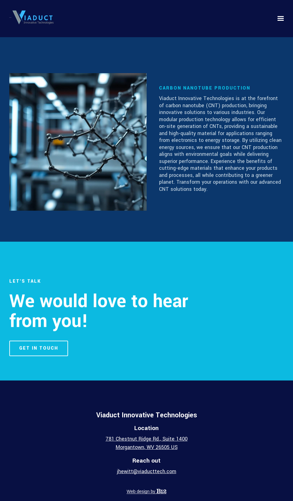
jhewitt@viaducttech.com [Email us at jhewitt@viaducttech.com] (146, 471)
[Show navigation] (279, 18)
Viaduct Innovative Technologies (146, 415)
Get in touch (38, 353)
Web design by (146, 491)
